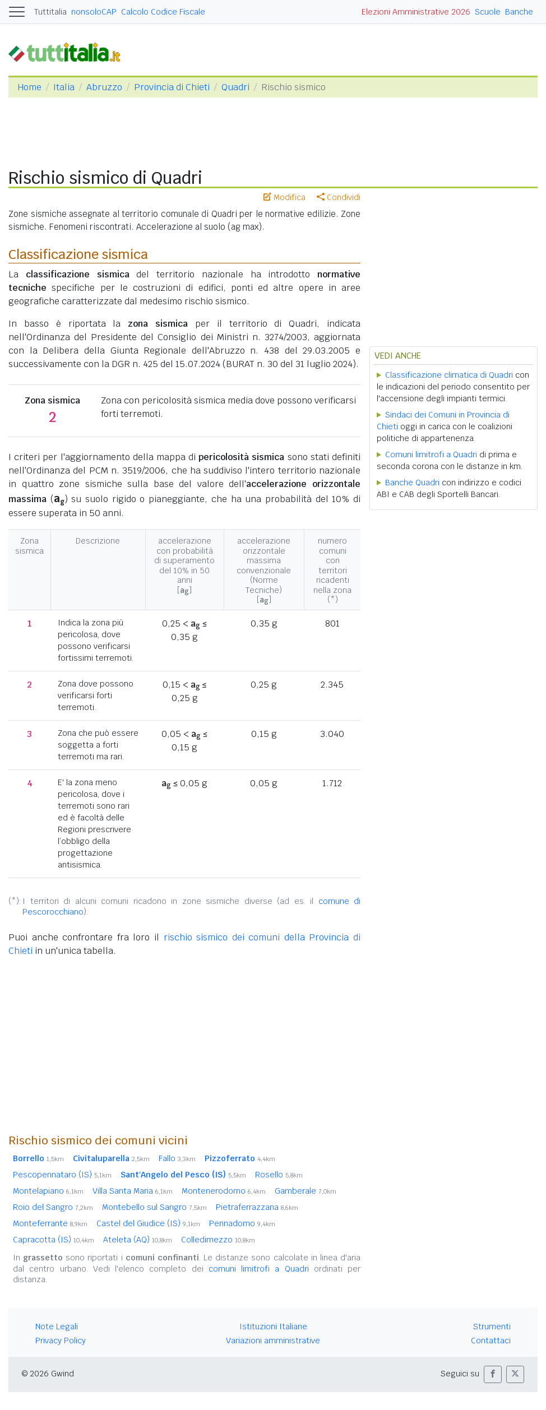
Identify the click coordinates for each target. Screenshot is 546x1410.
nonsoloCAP (94, 12)
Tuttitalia (50, 12)
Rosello (279, 1175)
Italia (64, 87)
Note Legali (56, 1326)
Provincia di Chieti (172, 87)
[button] (493, 1374)
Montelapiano (48, 1191)
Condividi (338, 197)
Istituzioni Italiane (273, 1326)
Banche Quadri (412, 482)
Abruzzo (104, 87)
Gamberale (305, 1191)
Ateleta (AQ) (137, 1240)
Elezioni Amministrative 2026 (416, 12)
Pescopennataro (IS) (62, 1175)
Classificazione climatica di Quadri (449, 375)
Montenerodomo (224, 1191)
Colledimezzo (218, 1240)
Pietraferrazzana (257, 1207)
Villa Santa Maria (132, 1191)
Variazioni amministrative (273, 1340)
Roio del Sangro (53, 1207)
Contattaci (491, 1340)
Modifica (284, 197)
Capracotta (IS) (53, 1240)
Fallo (177, 1158)
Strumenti (492, 1326)
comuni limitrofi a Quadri (259, 1269)
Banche (519, 12)
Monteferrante (50, 1223)
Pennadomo (242, 1223)
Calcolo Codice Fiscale (163, 12)
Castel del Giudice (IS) (148, 1223)
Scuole (488, 12)
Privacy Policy (60, 1340)
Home (29, 87)
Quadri (235, 87)
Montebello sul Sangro (154, 1207)
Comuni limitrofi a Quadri (431, 454)
